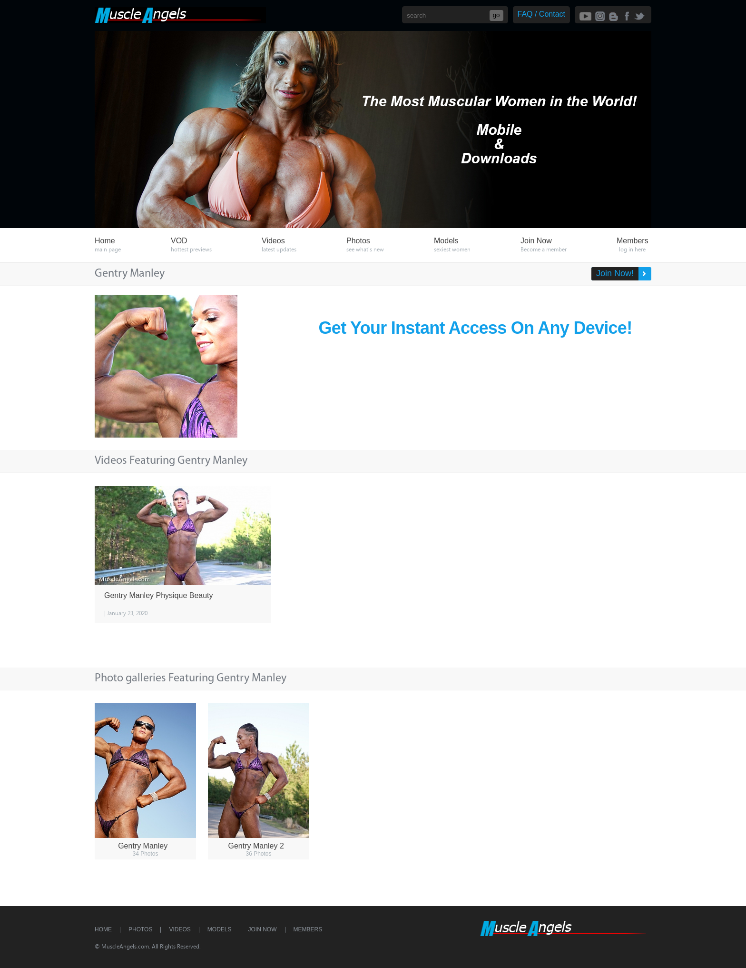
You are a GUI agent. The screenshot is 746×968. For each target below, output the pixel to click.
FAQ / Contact (541, 14)
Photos (140, 929)
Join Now (262, 929)
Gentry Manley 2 (256, 846)
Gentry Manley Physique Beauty (158, 595)
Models (219, 929)
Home (103, 929)
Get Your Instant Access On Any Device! (475, 328)
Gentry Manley (142, 846)
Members (308, 929)
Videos (179, 929)
